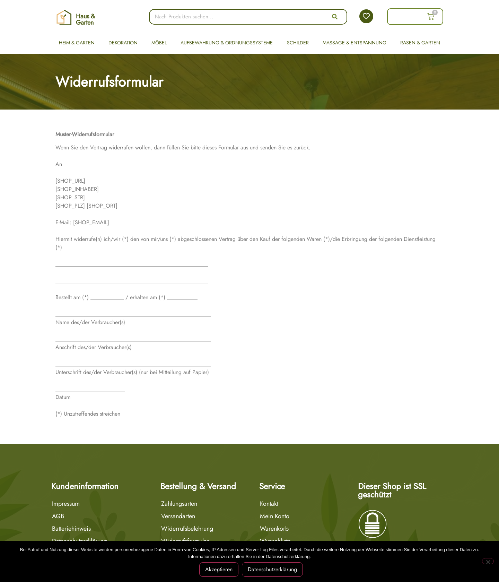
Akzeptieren (219, 569)
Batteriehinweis (71, 528)
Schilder (298, 42)
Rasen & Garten (420, 42)
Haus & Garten (85, 19)
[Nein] (488, 561)
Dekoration (123, 42)
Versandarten (178, 516)
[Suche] (335, 17)
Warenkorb (274, 528)
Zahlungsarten (179, 503)
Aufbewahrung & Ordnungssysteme (227, 42)
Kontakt (269, 503)
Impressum (66, 503)
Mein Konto (274, 516)
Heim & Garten (77, 42)
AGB (58, 516)
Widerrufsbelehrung (187, 528)
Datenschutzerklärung (272, 569)
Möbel (159, 42)
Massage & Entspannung (354, 42)
